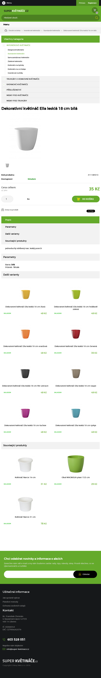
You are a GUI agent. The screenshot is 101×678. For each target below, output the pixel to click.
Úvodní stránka (12, 30)
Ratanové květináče (17, 84)
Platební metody (10, 602)
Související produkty (16, 240)
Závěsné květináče (15, 61)
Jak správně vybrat (11, 598)
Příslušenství (14, 90)
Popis (8, 219)
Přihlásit (82, 3)
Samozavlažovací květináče (18, 57)
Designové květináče (16, 50)
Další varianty (12, 233)
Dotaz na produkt (11, 210)
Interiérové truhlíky (15, 73)
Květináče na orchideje (17, 69)
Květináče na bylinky (16, 65)
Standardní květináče (52, 30)
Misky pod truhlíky (17, 101)
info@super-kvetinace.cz (18, 649)
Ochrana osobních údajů (14, 606)
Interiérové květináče (32, 30)
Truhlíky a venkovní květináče (23, 79)
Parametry (10, 226)
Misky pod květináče (17, 95)
